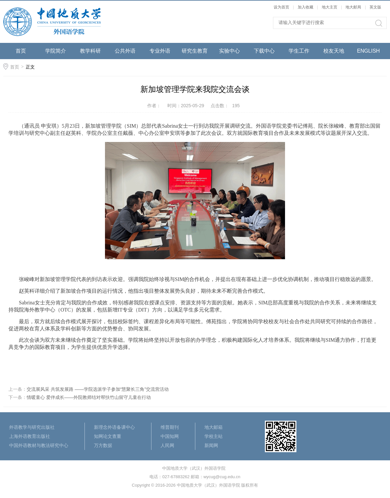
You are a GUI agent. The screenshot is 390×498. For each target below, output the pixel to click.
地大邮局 (353, 7)
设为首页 (281, 7)
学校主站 (213, 436)
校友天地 (333, 51)
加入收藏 (305, 7)
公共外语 (125, 51)
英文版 (375, 7)
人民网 (167, 445)
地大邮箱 (213, 427)
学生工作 (299, 51)
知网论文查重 (107, 436)
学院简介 (55, 51)
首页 (21, 51)
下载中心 (264, 51)
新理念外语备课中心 (114, 427)
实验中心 (229, 51)
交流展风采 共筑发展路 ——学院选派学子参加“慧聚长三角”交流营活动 (98, 389)
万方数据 (103, 445)
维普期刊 (170, 427)
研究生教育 (195, 51)
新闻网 (211, 445)
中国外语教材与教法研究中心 (38, 445)
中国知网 (170, 436)
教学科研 (90, 51)
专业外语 (160, 51)
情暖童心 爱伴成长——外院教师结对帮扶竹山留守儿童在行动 (89, 397)
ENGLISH (368, 51)
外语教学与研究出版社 (32, 427)
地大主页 (329, 7)
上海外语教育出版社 (29, 436)
